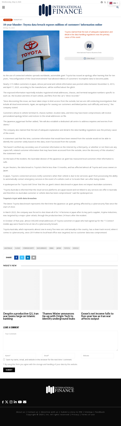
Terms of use (88, 414)
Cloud (17, 248)
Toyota (67, 248)
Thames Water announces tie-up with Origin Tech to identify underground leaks (58, 316)
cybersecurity (28, 248)
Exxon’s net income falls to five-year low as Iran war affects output (97, 316)
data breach (41, 248)
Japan (59, 248)
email (52, 248)
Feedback (100, 412)
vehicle (75, 248)
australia (8, 248)
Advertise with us (49, 412)
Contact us (33, 412)
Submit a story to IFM (71, 412)
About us (20, 412)
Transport (17, 20)
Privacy (75, 414)
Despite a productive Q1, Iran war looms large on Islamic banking (21, 316)
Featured (7, 20)
